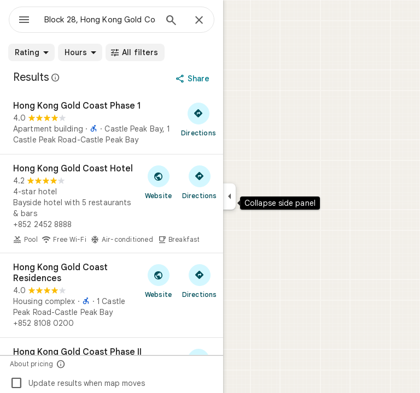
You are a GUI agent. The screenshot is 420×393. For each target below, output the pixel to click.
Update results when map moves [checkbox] (77, 383)
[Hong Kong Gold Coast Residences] (111, 295)
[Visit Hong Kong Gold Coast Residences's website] (158, 280)
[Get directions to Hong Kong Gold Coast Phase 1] (198, 119)
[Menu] (24, 21)
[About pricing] (61, 364)
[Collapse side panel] (229, 196)
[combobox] (100, 19)
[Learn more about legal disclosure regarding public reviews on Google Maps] (56, 77)
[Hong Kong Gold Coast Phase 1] (111, 123)
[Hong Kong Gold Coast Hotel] (111, 203)
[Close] (199, 20)
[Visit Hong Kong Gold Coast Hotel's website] (158, 181)
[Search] (171, 21)
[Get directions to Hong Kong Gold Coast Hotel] (199, 181)
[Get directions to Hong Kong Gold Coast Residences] (199, 280)
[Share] (194, 79)
